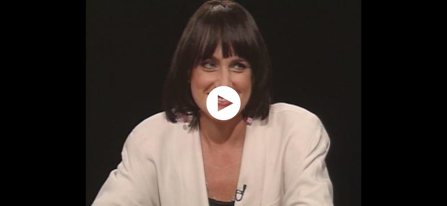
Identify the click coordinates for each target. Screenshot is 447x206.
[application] (223, 103)
